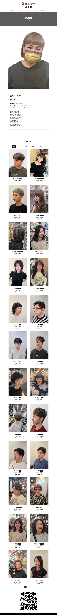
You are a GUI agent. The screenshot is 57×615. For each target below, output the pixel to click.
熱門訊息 (12, 10)
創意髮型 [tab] (33, 146)
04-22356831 (18, 103)
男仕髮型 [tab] (40, 146)
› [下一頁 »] (33, 587)
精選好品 (34, 10)
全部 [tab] (14, 146)
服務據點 (20, 10)
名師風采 (27, 10)
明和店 (19, 96)
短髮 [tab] (19, 146)
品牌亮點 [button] (42, 10)
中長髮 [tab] (25, 146)
